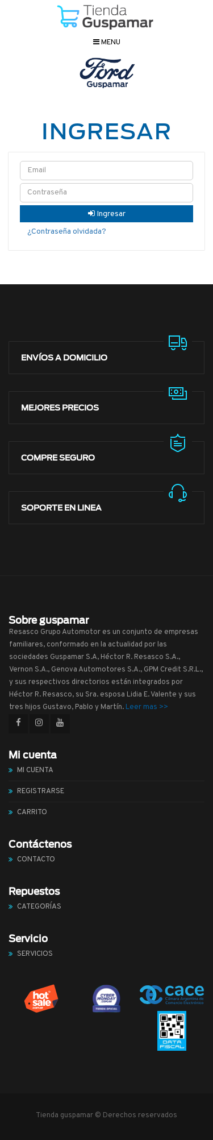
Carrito (32, 812)
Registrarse (40, 791)
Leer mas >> (147, 707)
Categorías (39, 906)
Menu (106, 42)
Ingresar (107, 214)
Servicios (35, 954)
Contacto (36, 859)
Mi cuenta (35, 770)
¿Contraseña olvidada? (66, 232)
